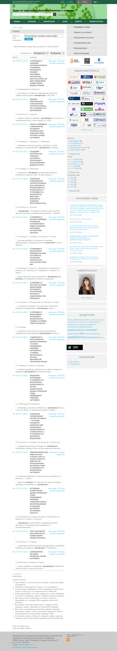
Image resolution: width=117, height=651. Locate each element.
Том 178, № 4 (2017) (20, 124)
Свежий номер (49, 21)
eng (95, 2)
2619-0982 (66, 3)
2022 (72, 187)
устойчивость (75, 143)
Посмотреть (74, 362)
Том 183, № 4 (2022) (20, 151)
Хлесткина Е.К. (86, 298)
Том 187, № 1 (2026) (19, 488)
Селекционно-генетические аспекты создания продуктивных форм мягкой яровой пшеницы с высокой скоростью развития (85, 227)
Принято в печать (96, 21)
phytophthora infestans (79, 147)
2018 (72, 178)
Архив (65, 21)
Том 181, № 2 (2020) (20, 414)
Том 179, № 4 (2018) (20, 179)
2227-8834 (66, 1)
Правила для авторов (82, 32)
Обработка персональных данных (25, 647)
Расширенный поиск (65, 15)
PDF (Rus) (61, 61)
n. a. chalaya (75, 168)
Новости (78, 21)
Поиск (21, 27)
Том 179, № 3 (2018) (20, 249)
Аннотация (52, 61)
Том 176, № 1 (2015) (20, 531)
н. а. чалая (74, 166)
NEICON (83, 635)
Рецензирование (80, 48)
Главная (17, 21)
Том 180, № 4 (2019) (20, 312)
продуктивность (76, 150)
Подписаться (75, 364)
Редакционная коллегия (84, 38)
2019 (72, 180)
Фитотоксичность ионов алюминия (81, 219)
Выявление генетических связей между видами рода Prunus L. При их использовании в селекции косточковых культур (86, 248)
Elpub (75, 636)
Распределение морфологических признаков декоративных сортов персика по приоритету (84, 258)
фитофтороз (75, 141)
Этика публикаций (81, 53)
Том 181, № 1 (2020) (20, 452)
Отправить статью (82, 27)
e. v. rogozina (75, 159)
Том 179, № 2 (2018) (20, 61)
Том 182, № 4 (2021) (20, 337)
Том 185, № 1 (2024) (20, 283)
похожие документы (57, 63)
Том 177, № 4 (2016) (19, 552)
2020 (72, 182)
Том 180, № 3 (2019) (20, 99)
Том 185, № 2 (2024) (20, 217)
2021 (72, 184)
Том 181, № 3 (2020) (20, 375)
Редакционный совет (82, 43)
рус (99, 2)
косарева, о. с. (75, 164)
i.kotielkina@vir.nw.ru (26, 645)
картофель (74, 145)
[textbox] (33, 14)
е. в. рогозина (75, 161)
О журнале (32, 21)
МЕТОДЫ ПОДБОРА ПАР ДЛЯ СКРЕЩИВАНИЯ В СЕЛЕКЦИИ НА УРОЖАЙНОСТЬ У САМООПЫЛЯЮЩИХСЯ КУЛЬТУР (84, 238)
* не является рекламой (87, 65)
